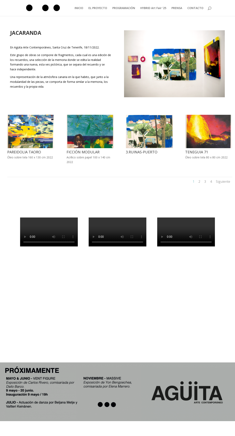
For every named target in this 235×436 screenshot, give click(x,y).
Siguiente (223, 181)
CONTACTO (195, 8)
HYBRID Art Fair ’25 (153, 8)
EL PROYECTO (97, 8)
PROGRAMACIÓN (123, 8)
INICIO (79, 8)
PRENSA (176, 8)
